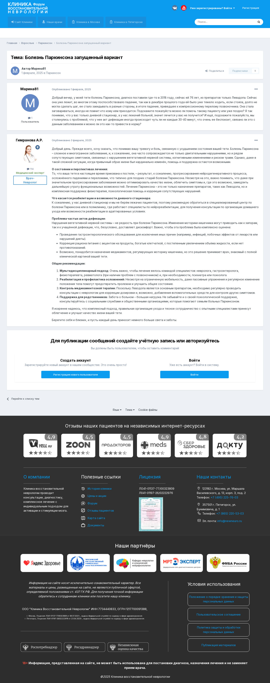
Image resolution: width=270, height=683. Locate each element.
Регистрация (250, 7)
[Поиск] (216, 22)
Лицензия (150, 477)
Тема (130, 409)
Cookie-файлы (147, 409)
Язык (117, 409)
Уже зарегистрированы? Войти (212, 8)
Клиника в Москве (88, 22)
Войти (194, 374)
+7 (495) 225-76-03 (224, 497)
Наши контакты (214, 477)
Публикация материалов (218, 645)
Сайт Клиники (23, 22)
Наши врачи (54, 22)
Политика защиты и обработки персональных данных (218, 630)
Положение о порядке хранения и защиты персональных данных (218, 599)
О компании (36, 477)
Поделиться (214, 70)
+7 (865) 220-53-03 (230, 513)
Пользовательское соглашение (218, 614)
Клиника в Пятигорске (128, 22)
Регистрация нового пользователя (75, 374)
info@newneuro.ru (229, 521)
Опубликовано (71, 89)
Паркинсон (53, 73)
